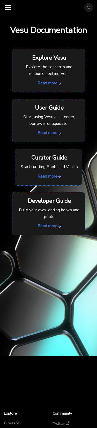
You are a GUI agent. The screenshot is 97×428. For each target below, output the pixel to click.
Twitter (61, 423)
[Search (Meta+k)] (88, 7)
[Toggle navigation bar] (8, 7)
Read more (48, 70)
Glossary (11, 423)
